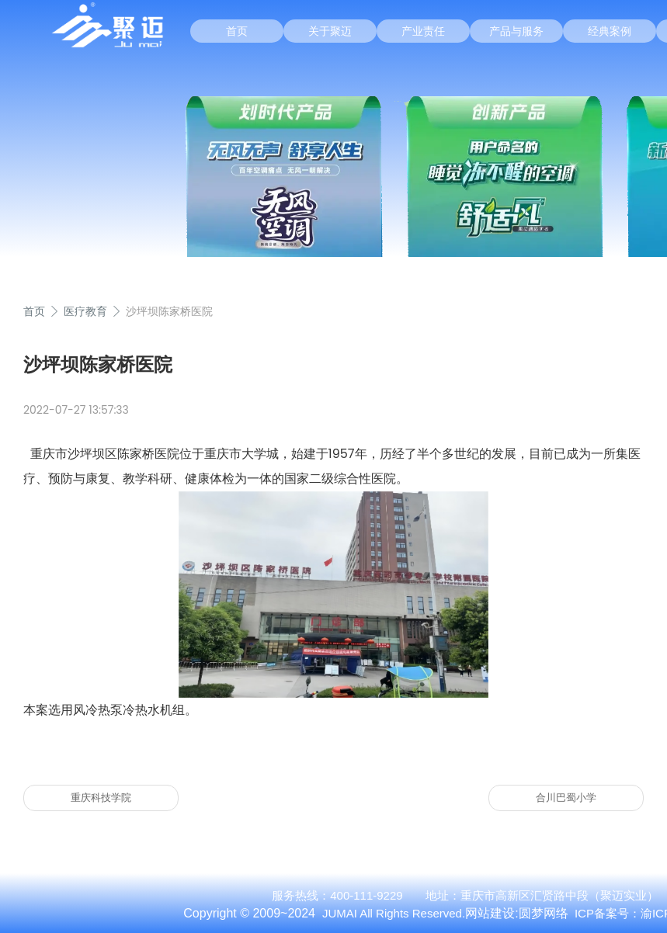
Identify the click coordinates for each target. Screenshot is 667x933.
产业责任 (423, 31)
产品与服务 (516, 31)
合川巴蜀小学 (566, 797)
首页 (237, 31)
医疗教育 (85, 311)
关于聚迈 (330, 31)
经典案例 (609, 31)
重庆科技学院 (101, 797)
